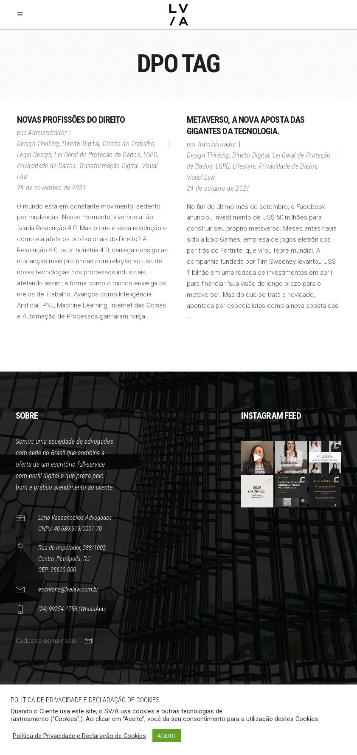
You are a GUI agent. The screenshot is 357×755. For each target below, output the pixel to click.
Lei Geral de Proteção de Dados (97, 155)
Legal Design (34, 155)
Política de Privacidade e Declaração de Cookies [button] (79, 736)
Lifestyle (244, 166)
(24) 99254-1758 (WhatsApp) (72, 609)
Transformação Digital (109, 166)
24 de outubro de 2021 (218, 188)
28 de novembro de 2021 (51, 188)
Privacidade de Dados (46, 166)
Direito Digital (80, 144)
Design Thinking (38, 144)
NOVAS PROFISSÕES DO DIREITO (71, 120)
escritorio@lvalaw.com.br (68, 589)
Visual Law (201, 177)
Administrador (47, 133)
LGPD (150, 155)
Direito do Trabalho (129, 144)
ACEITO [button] (166, 735)
